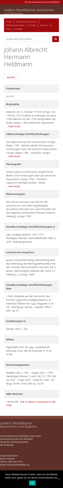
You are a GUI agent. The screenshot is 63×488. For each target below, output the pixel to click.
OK (32, 483)
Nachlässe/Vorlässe (15, 25)
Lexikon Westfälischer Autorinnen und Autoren (29, 12)
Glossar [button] (44, 25)
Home (9, 21)
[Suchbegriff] (28, 39)
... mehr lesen (13, 126)
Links (8, 29)
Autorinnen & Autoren (26, 21)
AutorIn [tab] (11, 77)
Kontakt (18, 29)
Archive (32, 25)
